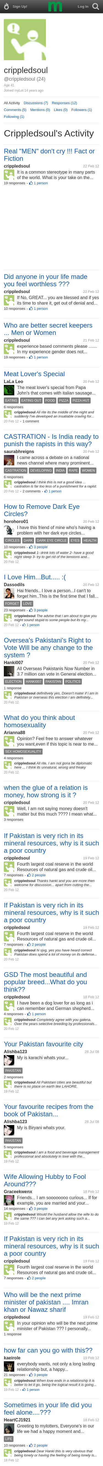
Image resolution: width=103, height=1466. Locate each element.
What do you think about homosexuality (39, 721)
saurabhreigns (19, 451)
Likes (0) (61, 110)
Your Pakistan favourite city (43, 1044)
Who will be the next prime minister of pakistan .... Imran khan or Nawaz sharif (46, 1302)
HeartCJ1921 (17, 1420)
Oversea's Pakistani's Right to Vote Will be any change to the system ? (48, 647)
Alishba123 (15, 1051)
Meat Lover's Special (34, 374)
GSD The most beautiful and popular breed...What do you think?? (45, 982)
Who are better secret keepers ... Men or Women (48, 329)
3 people (41, 547)
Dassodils (14, 584)
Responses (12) (64, 103)
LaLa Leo (13, 381)
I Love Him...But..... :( (35, 577)
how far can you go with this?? (48, 1350)
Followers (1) (81, 110)
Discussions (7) (36, 103)
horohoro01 (16, 521)
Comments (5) (15, 110)
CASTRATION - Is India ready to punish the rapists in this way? (51, 440)
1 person (41, 183)
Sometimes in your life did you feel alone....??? (48, 1408)
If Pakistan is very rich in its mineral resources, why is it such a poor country (51, 843)
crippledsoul (17, 166)
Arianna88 (14, 732)
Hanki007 (13, 662)
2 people (39, 875)
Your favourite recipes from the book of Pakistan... (48, 1110)
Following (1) (14, 117)
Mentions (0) (40, 110)
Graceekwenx (18, 1191)
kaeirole (12, 1358)
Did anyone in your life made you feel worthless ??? (45, 280)
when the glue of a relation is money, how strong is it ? (46, 791)
